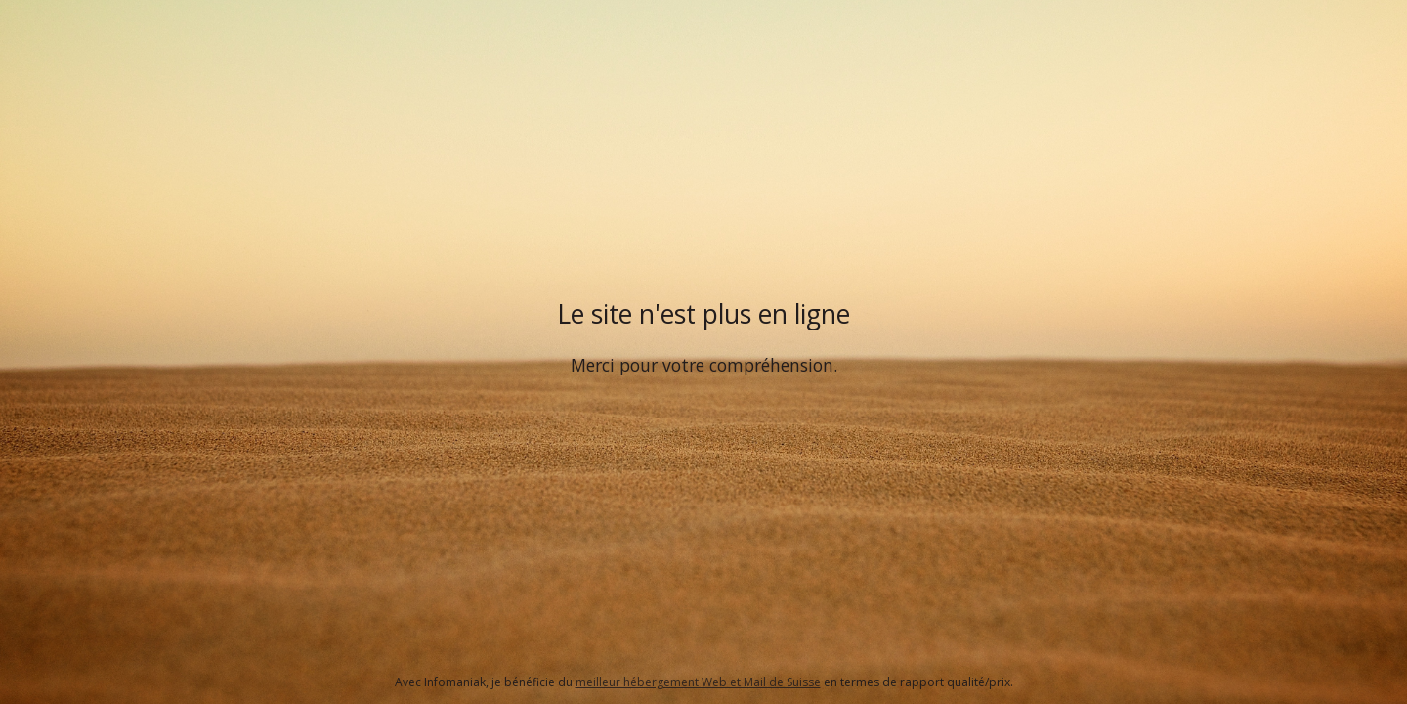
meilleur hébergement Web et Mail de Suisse (698, 682)
